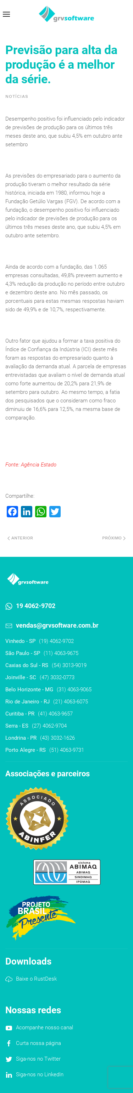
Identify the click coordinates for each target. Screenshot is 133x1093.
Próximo (114, 537)
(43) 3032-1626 (57, 738)
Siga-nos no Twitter (38, 1059)
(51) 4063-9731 (66, 750)
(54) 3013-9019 (69, 665)
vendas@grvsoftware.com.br (57, 625)
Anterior (20, 537)
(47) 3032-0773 (57, 677)
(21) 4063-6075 (70, 701)
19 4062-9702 (35, 605)
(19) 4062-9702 (56, 641)
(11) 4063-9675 (61, 653)
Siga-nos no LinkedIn (39, 1074)
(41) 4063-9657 (55, 714)
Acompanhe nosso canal (44, 1027)
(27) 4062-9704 (49, 726)
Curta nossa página (38, 1043)
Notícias (16, 96)
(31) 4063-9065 (74, 689)
